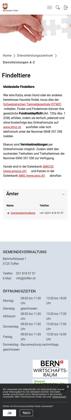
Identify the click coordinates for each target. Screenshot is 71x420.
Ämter (12, 193)
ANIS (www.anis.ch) (32, 175)
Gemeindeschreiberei (23, 212)
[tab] (35, 194)
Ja (9, 413)
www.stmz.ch (12, 127)
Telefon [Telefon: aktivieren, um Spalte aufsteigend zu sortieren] (44, 205)
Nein (26, 413)
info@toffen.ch (26, 278)
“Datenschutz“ (59, 397)
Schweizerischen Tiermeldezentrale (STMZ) (32, 104)
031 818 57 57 (25, 273)
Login (65, 7)
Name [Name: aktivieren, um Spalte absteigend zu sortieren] (10, 205)
